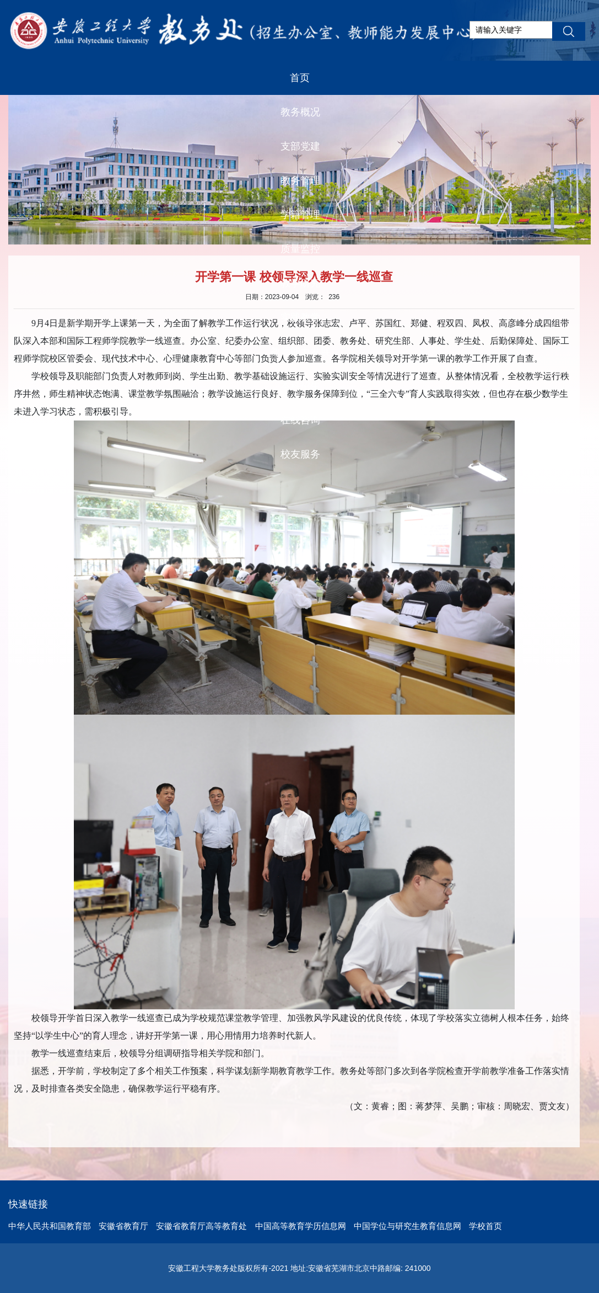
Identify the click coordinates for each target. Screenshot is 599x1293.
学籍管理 (300, 214)
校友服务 (300, 454)
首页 (300, 77)
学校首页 (485, 1226)
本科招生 (300, 385)
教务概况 (300, 112)
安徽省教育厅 (123, 1226)
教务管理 (300, 180)
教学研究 (300, 283)
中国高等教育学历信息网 (300, 1226)
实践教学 (300, 317)
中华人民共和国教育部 (49, 1226)
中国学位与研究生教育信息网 (407, 1226)
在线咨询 (300, 419)
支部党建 (300, 146)
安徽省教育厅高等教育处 (201, 1226)
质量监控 (300, 248)
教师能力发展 (300, 351)
